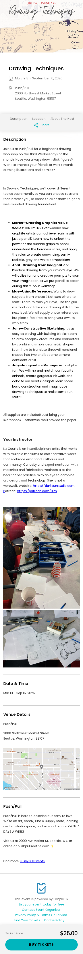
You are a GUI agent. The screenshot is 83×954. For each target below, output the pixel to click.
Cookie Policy (54, 920)
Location (39, 118)
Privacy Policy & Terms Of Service (41, 915)
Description (18, 118)
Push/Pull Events (32, 861)
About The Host (62, 118)
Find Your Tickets (27, 920)
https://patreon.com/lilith (37, 491)
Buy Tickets (41, 944)
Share (42, 125)
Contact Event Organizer (41, 909)
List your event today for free (41, 904)
